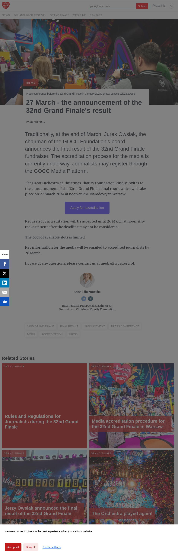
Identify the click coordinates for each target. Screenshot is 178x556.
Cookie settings (52, 547)
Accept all (13, 547)
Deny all (31, 547)
